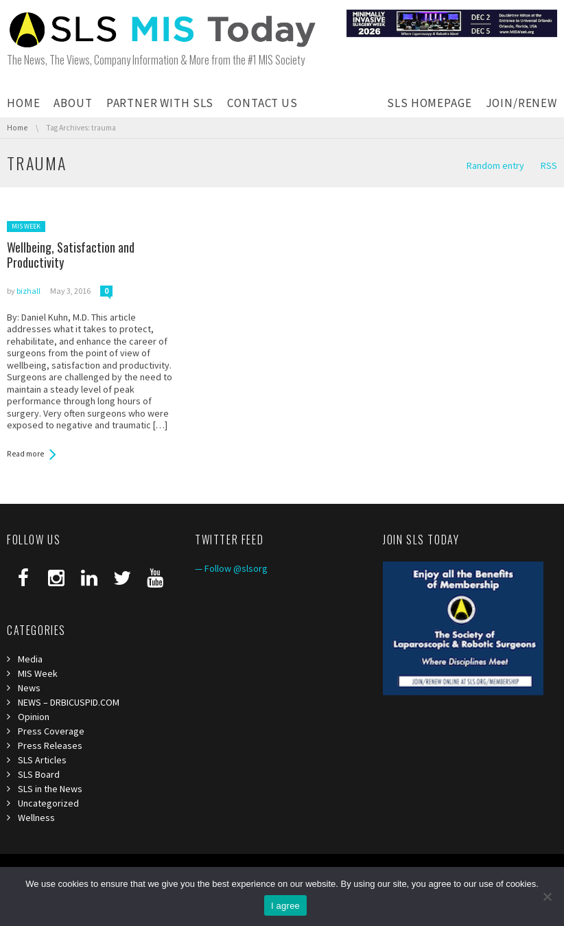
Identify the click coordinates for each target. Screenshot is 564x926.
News (29, 688)
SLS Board (39, 774)
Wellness (36, 817)
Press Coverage (51, 731)
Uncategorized (48, 803)
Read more (25, 454)
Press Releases (50, 745)
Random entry (495, 165)
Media (30, 659)
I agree (285, 906)
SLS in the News (50, 789)
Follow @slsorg (236, 568)
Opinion (33, 716)
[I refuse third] (547, 896)
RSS (549, 165)
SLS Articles (42, 760)
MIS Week (26, 226)
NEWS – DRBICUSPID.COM (68, 702)
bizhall (28, 291)
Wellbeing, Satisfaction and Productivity (70, 255)
